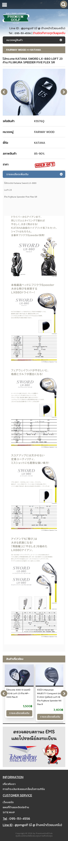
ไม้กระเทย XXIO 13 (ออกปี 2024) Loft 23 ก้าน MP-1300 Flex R (18, 693)
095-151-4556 (23, 33)
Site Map (9, 812)
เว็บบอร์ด (8, 802)
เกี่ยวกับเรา (9, 784)
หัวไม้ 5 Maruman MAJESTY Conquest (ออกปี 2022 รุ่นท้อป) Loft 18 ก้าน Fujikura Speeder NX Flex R (50, 697)
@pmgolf (27, 28)
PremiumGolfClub (44, 833)
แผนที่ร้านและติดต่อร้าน (16, 807)
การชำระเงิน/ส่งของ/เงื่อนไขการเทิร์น (24, 789)
